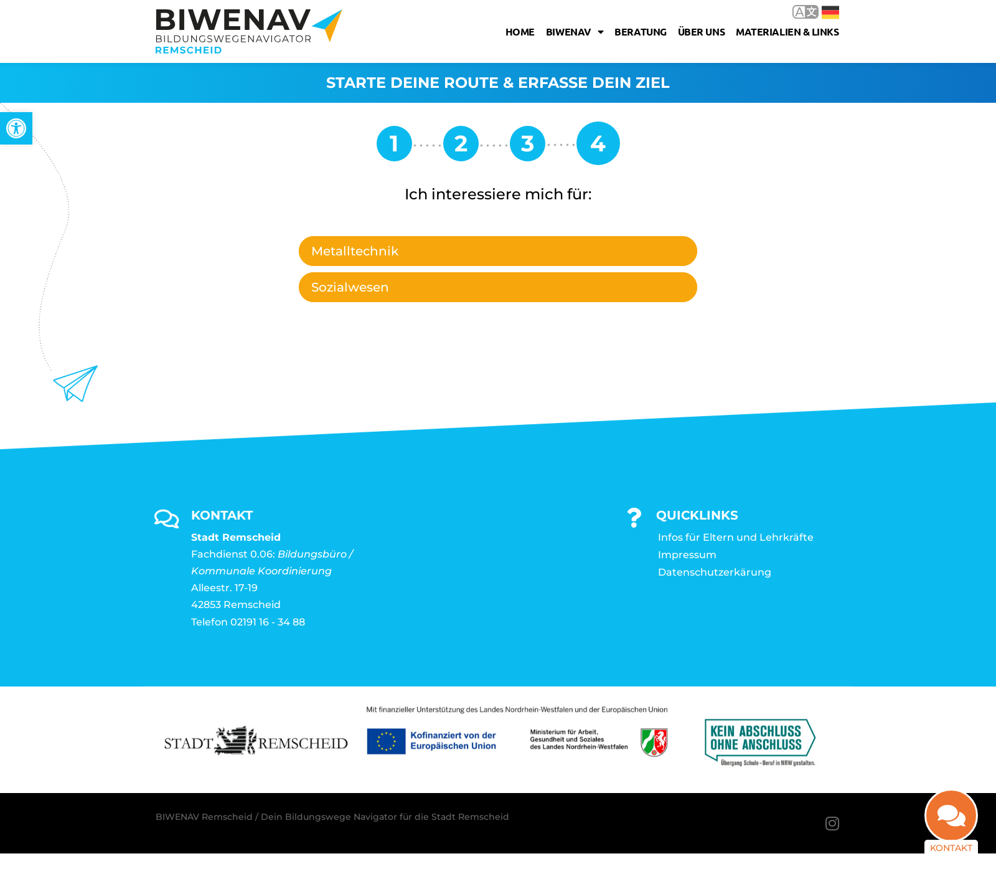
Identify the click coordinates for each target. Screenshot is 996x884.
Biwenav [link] (574, 32)
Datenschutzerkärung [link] (714, 572)
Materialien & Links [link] (787, 31)
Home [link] (520, 31)
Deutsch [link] (830, 12)
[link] (16, 128)
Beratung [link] (640, 31)
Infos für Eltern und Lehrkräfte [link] (736, 537)
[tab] (498, 251)
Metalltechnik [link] (354, 251)
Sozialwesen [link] (350, 287)
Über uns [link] (701, 31)
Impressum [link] (687, 555)
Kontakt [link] (951, 847)
